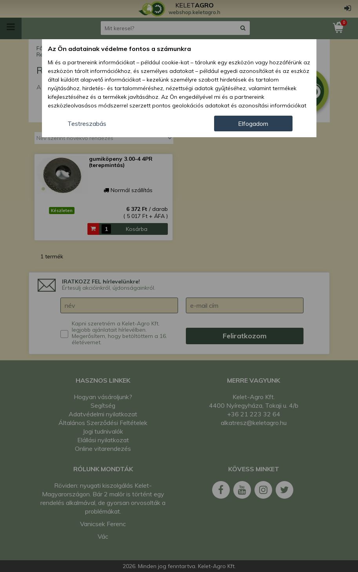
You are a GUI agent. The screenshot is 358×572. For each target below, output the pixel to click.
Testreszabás (86, 123)
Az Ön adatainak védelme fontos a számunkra (119, 48)
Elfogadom (253, 123)
